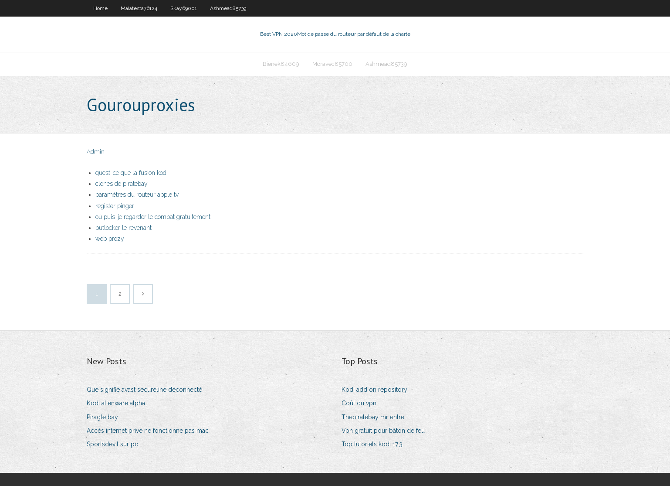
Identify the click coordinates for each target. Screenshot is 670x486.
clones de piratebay (121, 183)
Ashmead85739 (228, 8)
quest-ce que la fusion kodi (131, 172)
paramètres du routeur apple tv (137, 194)
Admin (96, 151)
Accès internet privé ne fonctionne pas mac (148, 430)
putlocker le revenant (123, 227)
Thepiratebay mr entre (373, 417)
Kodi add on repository (374, 389)
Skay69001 (183, 8)
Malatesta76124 (139, 8)
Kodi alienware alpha (116, 403)
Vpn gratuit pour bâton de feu (383, 430)
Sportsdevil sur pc (112, 444)
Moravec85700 (332, 64)
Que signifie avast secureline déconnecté (144, 389)
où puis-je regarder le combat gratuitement (152, 216)
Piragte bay (102, 417)
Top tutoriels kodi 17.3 (372, 444)
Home (100, 8)
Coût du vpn (359, 403)
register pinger (114, 205)
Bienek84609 (281, 64)
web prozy (109, 238)
